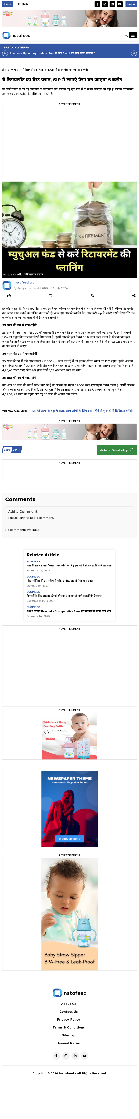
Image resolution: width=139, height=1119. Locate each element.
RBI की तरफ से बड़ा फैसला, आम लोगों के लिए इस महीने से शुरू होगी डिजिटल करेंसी (82, 410)
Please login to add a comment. (31, 518)
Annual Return (69, 1043)
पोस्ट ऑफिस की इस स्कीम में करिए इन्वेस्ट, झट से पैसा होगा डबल (60, 580)
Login (131, 3)
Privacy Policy (68, 1019)
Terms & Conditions (69, 1027)
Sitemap (68, 1035)
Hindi (7, 3)
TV (11, 450)
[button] (126, 35)
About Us (68, 1004)
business (33, 561)
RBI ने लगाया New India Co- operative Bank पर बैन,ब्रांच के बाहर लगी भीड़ (69, 611)
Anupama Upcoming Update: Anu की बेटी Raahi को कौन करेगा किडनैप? (52, 53)
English (23, 3)
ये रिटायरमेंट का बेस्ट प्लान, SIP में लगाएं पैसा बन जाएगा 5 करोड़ (55, 69)
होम (4, 69)
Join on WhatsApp (116, 450)
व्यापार (14, 69)
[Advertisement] (35, 141)
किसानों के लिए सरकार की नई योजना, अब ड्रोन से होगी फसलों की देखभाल (64, 595)
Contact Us (68, 1011)
